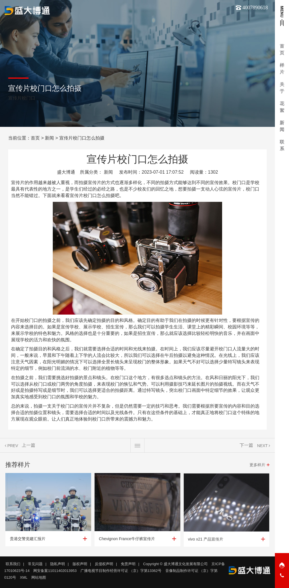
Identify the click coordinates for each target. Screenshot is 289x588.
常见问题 (35, 564)
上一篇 (28, 448)
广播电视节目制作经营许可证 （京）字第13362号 (120, 571)
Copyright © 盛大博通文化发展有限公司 (175, 564)
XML (24, 577)
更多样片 (257, 467)
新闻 (49, 138)
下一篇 (246, 448)
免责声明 (128, 564)
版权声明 (80, 564)
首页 (35, 138)
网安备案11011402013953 (54, 571)
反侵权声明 (104, 564)
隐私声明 (57, 564)
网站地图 (38, 577)
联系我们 (13, 564)
